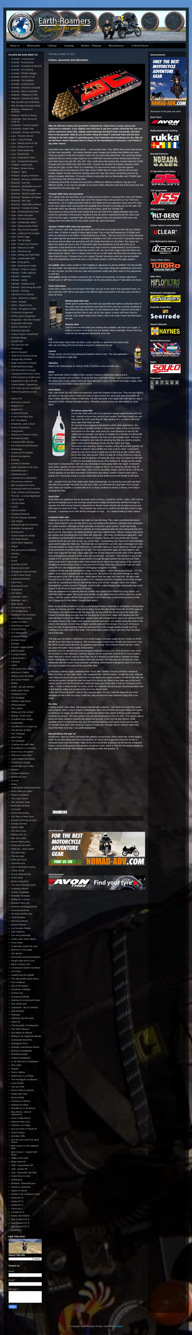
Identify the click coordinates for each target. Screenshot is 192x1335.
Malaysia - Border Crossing (24, 115)
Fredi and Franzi (19, 859)
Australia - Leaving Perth (22, 84)
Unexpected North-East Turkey (25, 374)
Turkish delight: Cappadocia (24, 384)
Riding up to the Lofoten (22, 712)
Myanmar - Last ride (20, 183)
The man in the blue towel (23, 885)
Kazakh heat (17, 341)
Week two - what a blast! (22, 849)
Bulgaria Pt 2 (17, 406)
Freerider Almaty (19, 338)
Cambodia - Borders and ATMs (25, 132)
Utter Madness (18, 932)
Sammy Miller (17, 827)
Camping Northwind (20, 579)
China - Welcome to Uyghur (24, 298)
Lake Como (16, 582)
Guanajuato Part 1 (19, 1043)
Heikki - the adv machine (22, 687)
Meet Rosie (16, 737)
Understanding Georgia (22, 366)
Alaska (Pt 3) (17, 1197)
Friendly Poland (18, 654)
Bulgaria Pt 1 (17, 409)
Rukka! (14, 683)
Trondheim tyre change (22, 719)
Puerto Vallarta (18, 1072)
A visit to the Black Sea (22, 416)
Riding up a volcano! (20, 899)
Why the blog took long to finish (26, 105)
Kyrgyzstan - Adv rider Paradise (26, 319)
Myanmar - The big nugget (23, 190)
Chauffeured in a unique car (24, 726)
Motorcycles (33, 45)
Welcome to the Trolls (21, 755)
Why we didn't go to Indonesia (25, 102)
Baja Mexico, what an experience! (21, 1113)
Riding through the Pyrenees (24, 524)
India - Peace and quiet (22, 215)
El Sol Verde (17, 877)
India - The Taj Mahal (21, 240)
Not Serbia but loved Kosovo (24, 445)
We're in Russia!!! (19, 352)
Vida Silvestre (17, 1011)
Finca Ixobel (16, 942)
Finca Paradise (18, 917)
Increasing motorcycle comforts (25, 488)
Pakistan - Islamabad (21, 276)
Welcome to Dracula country (24, 434)
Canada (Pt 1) (17, 1212)
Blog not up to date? (20, 568)
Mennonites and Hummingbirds (25, 957)
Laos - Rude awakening (22, 150)
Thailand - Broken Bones (22, 168)
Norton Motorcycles (20, 813)
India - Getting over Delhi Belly (25, 255)
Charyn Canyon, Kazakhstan (24, 334)
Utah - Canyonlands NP (22, 1165)
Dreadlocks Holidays (20, 989)
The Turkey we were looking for (26, 388)
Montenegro (16, 449)
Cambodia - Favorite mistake (24, 125)
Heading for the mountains (23, 615)
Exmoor (14, 780)
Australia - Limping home (23, 59)
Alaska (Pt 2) (17, 1201)
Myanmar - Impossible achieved (26, 204)
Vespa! (14, 546)
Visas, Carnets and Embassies (25, 492)
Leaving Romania (19, 413)
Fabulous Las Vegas (20, 1125)
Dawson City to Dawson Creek (25, 1194)
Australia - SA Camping (22, 69)
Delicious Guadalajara (21, 1051)
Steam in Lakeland (20, 795)
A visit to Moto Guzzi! (21, 575)
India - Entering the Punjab (23, 265)
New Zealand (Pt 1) (20, 1226)
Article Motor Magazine (22, 542)
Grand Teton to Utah (20, 1176)
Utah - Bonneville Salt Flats (24, 1172)
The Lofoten (16, 708)
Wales (14, 784)
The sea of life (17, 1087)
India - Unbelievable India (23, 258)
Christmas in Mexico (20, 1101)
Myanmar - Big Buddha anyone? (26, 186)
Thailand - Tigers (19, 172)
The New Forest (18, 831)
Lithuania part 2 (18, 658)
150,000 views (18, 503)
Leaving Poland (18, 629)
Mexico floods (17, 1097)
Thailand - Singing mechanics (25, 175)
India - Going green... (21, 262)
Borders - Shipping (91, 45)
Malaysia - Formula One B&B (24, 98)
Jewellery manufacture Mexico (25, 1047)
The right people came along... (25, 978)
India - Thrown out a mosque (24, 244)
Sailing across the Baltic (22, 676)
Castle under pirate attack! (23, 939)
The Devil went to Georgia (23, 370)
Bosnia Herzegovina (20, 456)
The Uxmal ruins (19, 1004)
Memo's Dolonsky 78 (21, 327)
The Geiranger (18, 741)
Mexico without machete (22, 1090)
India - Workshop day (21, 251)
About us (15, 45)
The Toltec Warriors (20, 1029)
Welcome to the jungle (21, 950)
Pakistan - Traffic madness (23, 273)
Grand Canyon (18, 1132)
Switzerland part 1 (19, 474)
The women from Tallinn (22, 669)
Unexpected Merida (20, 996)
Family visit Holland (20, 1216)
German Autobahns (20, 773)
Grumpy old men (19, 823)
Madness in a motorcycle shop (25, 1000)
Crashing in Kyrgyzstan (22, 312)
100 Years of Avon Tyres (22, 816)
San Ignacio (16, 953)
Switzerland (16, 589)
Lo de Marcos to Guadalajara (24, 1061)
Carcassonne (17, 532)
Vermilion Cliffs (18, 1136)
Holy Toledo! (17, 521)
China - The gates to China (23, 309)
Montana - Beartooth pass (23, 1183)
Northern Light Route (21, 701)
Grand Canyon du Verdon (23, 535)
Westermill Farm (19, 777)
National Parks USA (20, 1121)
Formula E (16, 809)
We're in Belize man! (20, 964)
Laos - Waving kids (20, 154)
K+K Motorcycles (19, 633)
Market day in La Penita (22, 1076)
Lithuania (15, 661)
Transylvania (17, 431)
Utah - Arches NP (19, 1169)
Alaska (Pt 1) (17, 1205)
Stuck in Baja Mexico (21, 1118)
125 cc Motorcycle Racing (23, 867)
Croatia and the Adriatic (22, 452)
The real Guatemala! (20, 935)
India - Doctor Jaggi (20, 237)
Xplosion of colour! (20, 1105)
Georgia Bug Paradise (21, 359)
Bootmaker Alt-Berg (20, 805)
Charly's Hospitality (20, 892)
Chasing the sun (18, 694)
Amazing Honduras (20, 910)
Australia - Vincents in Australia (25, 87)
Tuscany (15, 553)
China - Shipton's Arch (21, 305)
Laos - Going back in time (23, 157)
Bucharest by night (20, 438)
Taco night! (16, 1065)
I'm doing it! (16, 1230)
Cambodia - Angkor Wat (22, 128)
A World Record (140, 45)
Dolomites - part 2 (19, 597)
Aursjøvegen (17, 723)
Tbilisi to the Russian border (24, 356)
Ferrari (14, 557)
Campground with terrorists (23, 571)
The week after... (19, 852)
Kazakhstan (16, 348)
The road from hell (19, 345)
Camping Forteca (19, 636)
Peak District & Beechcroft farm (26, 787)
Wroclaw (15, 643)
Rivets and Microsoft (20, 845)
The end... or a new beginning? (25, 496)
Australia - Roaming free (22, 62)
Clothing (52, 45)
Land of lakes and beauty (23, 759)
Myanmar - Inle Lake (20, 201)
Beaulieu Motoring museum (24, 820)
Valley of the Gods (19, 1158)
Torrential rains (18, 863)
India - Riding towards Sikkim (24, 226)
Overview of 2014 (19, 564)
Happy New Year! (19, 1094)
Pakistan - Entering (20, 291)
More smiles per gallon (21, 791)
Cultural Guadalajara (20, 1058)
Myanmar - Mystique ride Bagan (26, 197)
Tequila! (14, 1069)
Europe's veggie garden (22, 647)
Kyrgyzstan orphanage (21, 323)
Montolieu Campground (22, 528)
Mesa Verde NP (18, 1161)
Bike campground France (23, 485)
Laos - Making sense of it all (24, 143)
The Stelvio (16, 593)
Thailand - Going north (21, 164)
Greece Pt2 (16, 398)
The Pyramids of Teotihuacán (24, 1025)
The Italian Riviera (19, 539)
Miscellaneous (116, 45)
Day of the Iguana (19, 986)
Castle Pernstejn (19, 622)
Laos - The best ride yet (22, 136)
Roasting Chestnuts (20, 514)
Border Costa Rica (19, 881)
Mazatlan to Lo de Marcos (23, 1108)
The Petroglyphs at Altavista (24, 1079)
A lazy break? (17, 1083)
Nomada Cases (18, 640)
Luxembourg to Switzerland (24, 478)
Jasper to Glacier (19, 1190)
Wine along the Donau (21, 618)
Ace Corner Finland (20, 679)
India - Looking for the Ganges (25, 233)
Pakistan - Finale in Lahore (23, 269)
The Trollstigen (18, 734)
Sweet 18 (15, 1022)
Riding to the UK (19, 834)
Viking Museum (18, 705)
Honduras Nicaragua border (24, 906)
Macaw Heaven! (18, 924)
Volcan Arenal (17, 870)
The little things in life (21, 607)
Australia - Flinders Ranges (24, 73)
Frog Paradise (17, 651)
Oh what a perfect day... (22, 914)
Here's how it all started (22, 752)
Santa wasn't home (20, 690)
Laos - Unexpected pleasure (24, 161)
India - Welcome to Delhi (22, 247)
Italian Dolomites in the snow (24, 467)
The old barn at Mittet (21, 730)
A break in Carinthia (20, 463)
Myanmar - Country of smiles (24, 208)
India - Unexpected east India (25, 211)
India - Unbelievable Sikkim (24, 222)
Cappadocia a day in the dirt (24, 381)
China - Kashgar (18, 301)
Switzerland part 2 (19, 470)
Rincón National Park (21, 874)
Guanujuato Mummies (21, 1040)
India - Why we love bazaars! (24, 229)
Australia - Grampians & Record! (26, 66)
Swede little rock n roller (22, 766)
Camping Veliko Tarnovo (22, 442)
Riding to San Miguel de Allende (26, 1036)
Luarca (14, 506)
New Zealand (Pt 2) (20, 1223)
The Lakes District (19, 798)
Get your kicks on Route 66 (24, 1129)
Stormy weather (18, 510)
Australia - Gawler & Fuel (23, 77)
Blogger (118, 1326)
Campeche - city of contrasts (24, 1007)
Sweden (15, 769)
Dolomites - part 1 (19, 600)
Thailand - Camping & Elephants (26, 179)
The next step (17, 856)
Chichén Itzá (17, 993)
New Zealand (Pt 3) (20, 1219)
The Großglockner (19, 611)
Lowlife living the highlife (22, 975)
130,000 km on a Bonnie (22, 294)
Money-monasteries (20, 427)
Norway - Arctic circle (21, 716)
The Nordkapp (18, 697)
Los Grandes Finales (21, 928)
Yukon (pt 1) (17, 1208)
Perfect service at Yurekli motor (25, 377)
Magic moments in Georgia (23, 363)
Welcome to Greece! (20, 402)
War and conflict (18, 838)
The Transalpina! (19, 420)
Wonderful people (19, 1054)
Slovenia (15, 460)
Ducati (14, 560)
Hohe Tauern (17, 604)
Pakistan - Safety (19, 280)
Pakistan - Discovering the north (26, 287)
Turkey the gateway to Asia (23, 392)
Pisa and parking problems (23, 550)
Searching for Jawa (20, 625)
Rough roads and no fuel (22, 960)
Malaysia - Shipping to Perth (24, 95)
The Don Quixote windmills (23, 517)
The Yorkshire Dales (20, 802)
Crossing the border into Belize (25, 968)
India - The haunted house (23, 219)
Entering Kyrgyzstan (20, 330)
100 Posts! (16, 971)
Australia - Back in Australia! (24, 91)
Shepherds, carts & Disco (23, 424)
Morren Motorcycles (20, 841)
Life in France (17, 499)
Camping (69, 45)
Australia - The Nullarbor (22, 80)
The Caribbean (18, 982)
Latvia (14, 665)
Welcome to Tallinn (20, 672)
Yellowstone (16, 1179)
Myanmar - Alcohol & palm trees (26, 193)
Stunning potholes (19, 921)
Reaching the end (19, 586)
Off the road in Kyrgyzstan (23, 316)
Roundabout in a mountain (23, 748)
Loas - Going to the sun (22, 146)
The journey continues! (22, 481)
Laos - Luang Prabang (21, 139)
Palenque (15, 1014)
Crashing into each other (22, 744)
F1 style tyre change (20, 762)
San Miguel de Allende (21, 1032)
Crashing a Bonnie (20, 888)
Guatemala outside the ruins (24, 946)
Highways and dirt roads (22, 1018)
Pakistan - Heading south (23, 283)
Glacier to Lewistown (21, 1187)
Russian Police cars (20, 903)
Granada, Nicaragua (20, 895)
